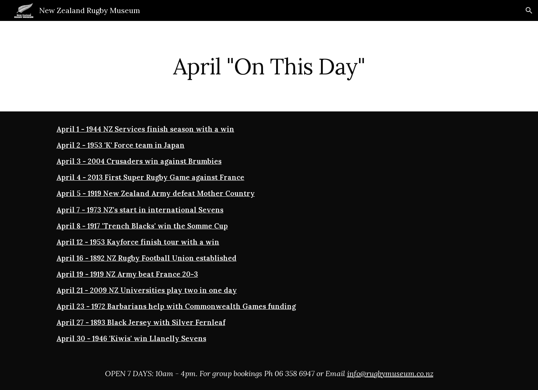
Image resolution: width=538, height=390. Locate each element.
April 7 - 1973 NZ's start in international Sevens (139, 209)
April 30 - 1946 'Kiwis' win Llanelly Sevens (131, 338)
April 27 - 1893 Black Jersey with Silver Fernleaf (140, 322)
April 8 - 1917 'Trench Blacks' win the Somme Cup (142, 225)
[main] (269, 66)
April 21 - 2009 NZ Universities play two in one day (146, 290)
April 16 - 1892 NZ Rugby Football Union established (146, 258)
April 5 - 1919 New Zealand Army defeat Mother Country (155, 193)
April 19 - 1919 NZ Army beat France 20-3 (127, 274)
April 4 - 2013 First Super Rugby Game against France (150, 177)
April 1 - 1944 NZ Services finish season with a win (145, 129)
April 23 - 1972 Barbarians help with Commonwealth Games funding (176, 306)
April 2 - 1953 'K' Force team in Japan (120, 145)
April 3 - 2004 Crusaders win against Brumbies (139, 161)
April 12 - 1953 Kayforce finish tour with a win (137, 241)
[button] (529, 10)
